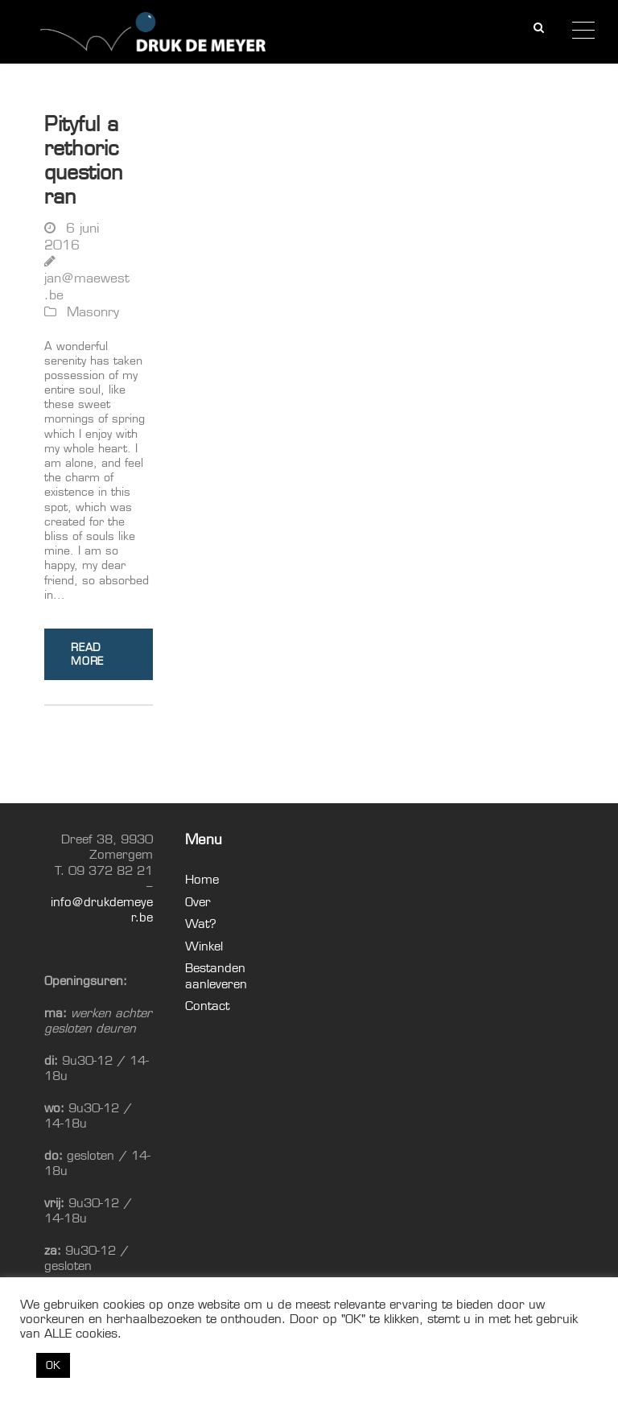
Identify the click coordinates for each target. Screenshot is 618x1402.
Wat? (200, 923)
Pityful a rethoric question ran (83, 160)
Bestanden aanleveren (216, 976)
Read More (87, 654)
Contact (207, 1005)
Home (202, 879)
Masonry (93, 312)
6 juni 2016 (71, 237)
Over (198, 901)
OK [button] (53, 1365)
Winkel (204, 946)
